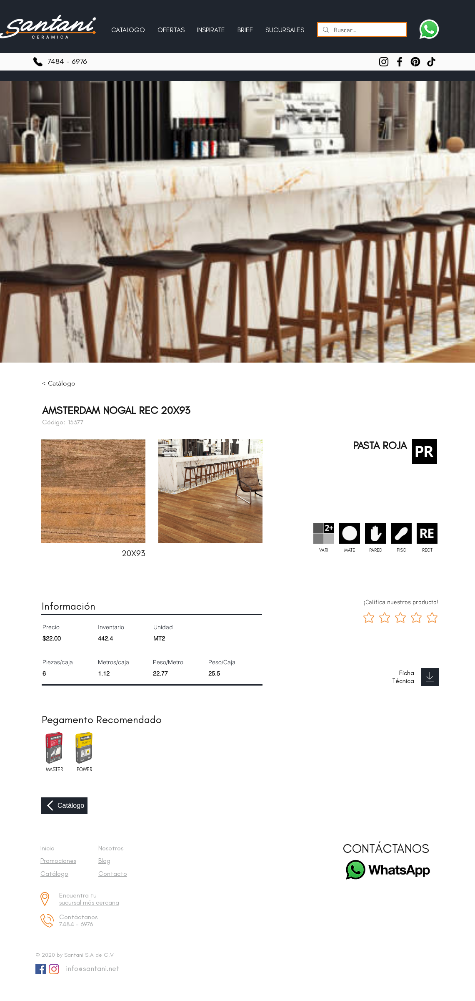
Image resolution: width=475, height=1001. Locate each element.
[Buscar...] (361, 30)
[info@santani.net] (90, 969)
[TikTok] (431, 61)
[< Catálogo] (65, 383)
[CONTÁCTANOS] (386, 849)
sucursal (71, 902)
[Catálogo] (64, 805)
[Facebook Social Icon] (40, 969)
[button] (211, 26)
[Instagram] (384, 61)
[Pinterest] (415, 61)
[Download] (429, 677)
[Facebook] (399, 61)
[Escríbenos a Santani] (429, 29)
